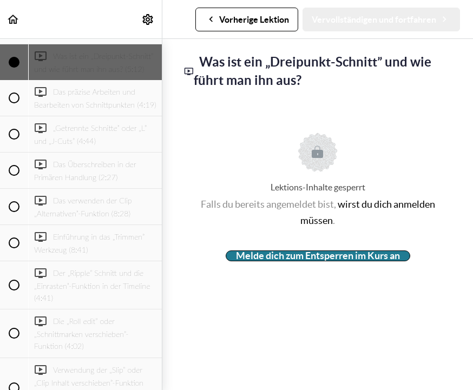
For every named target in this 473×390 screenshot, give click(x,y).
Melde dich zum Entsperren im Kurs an (318, 255)
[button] (13, 19)
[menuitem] (148, 19)
